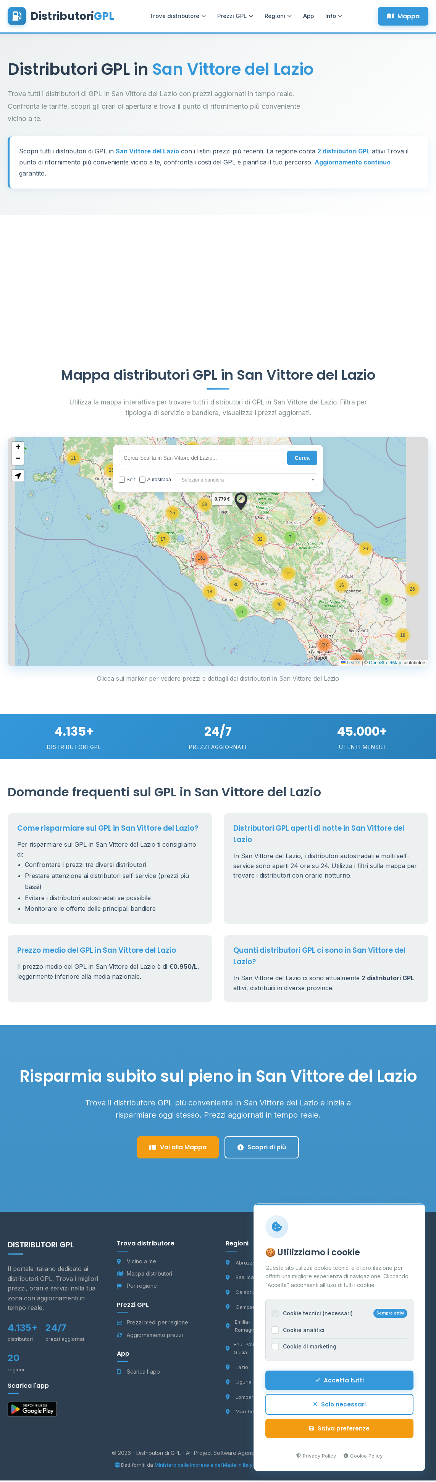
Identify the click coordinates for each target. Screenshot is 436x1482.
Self (127, 481)
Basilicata (242, 1279)
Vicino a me (136, 1263)
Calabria (241, 1294)
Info (330, 17)
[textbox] (246, 481)
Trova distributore (174, 17)
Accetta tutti (339, 1379)
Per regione (137, 1287)
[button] (241, 613)
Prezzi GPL (232, 17)
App (305, 17)
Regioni (274, 17)
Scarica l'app (138, 1373)
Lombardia (243, 1398)
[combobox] (246, 481)
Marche (240, 1413)
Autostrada (155, 481)
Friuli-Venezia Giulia (246, 1350)
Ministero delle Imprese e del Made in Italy (204, 1467)
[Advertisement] (218, 270)
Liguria (239, 1384)
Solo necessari (338, 1403)
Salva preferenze (338, 1427)
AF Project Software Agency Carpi (230, 1454)
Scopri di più (261, 1149)
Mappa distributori (144, 1275)
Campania (243, 1309)
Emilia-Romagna (241, 1327)
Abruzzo (240, 1264)
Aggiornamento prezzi (150, 1336)
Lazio (237, 1369)
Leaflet (350, 664)
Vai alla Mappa (178, 1149)
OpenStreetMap (385, 664)
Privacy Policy (315, 1454)
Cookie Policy (362, 1454)
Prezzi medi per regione (152, 1324)
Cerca (302, 459)
